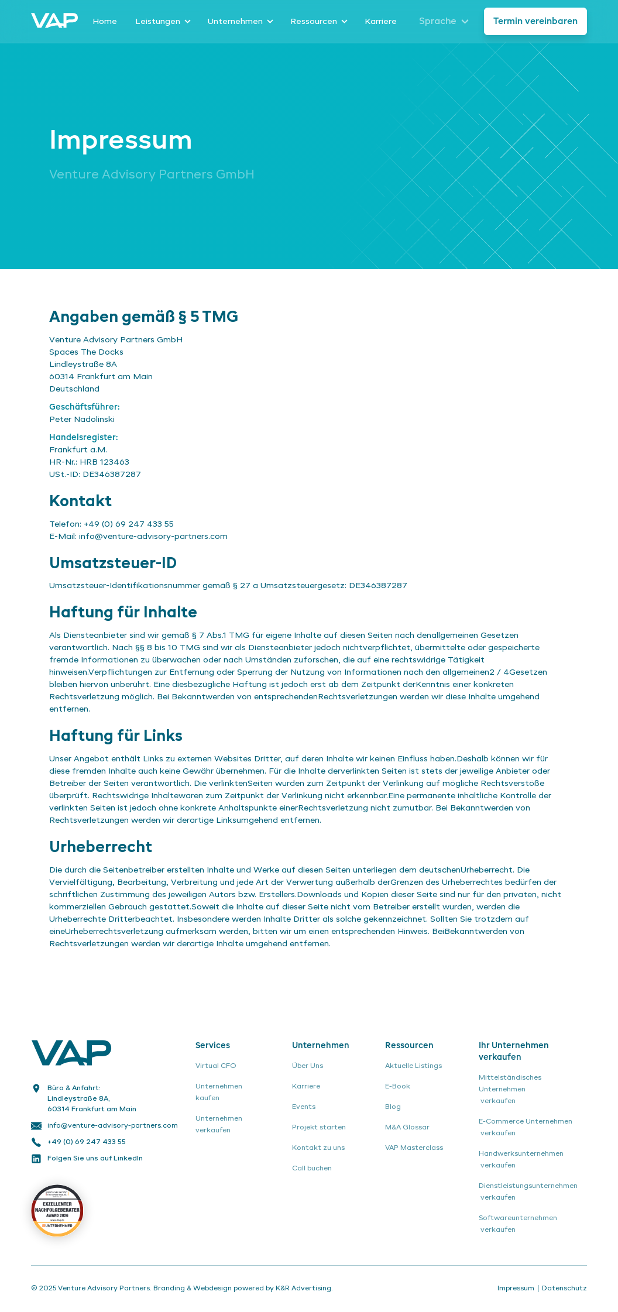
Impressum (515, 1288)
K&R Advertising (303, 1288)
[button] (162, 21)
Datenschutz (564, 1288)
